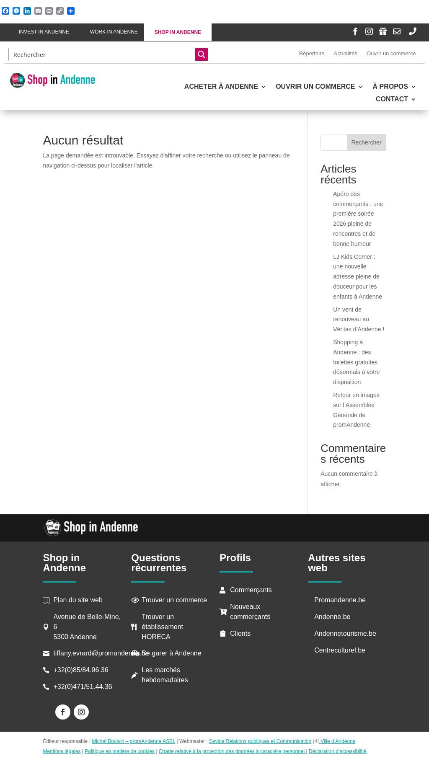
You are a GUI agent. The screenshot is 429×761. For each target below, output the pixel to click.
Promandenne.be (340, 600)
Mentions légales (61, 751)
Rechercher (366, 142)
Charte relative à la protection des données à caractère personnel (232, 751)
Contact (392, 99)
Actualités (345, 53)
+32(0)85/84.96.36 (80, 669)
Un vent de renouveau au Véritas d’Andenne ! (358, 319)
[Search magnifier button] (201, 54)
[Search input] (102, 54)
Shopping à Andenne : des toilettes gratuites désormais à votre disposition (356, 362)
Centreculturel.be (339, 650)
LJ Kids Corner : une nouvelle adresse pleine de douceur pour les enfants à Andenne (357, 276)
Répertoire (312, 53)
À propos (390, 87)
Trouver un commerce (174, 600)
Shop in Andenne (178, 32)
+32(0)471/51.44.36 (83, 686)
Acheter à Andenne (221, 87)
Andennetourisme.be (345, 633)
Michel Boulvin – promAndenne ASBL (133, 741)
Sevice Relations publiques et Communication (260, 741)
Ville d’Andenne (337, 741)
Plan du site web (77, 600)
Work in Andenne (114, 32)
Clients (240, 633)
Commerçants (251, 589)
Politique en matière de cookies (120, 751)
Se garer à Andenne (171, 653)
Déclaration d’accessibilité (338, 751)
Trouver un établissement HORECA (162, 626)
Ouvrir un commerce (391, 53)
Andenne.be (332, 616)
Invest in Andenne (44, 32)
